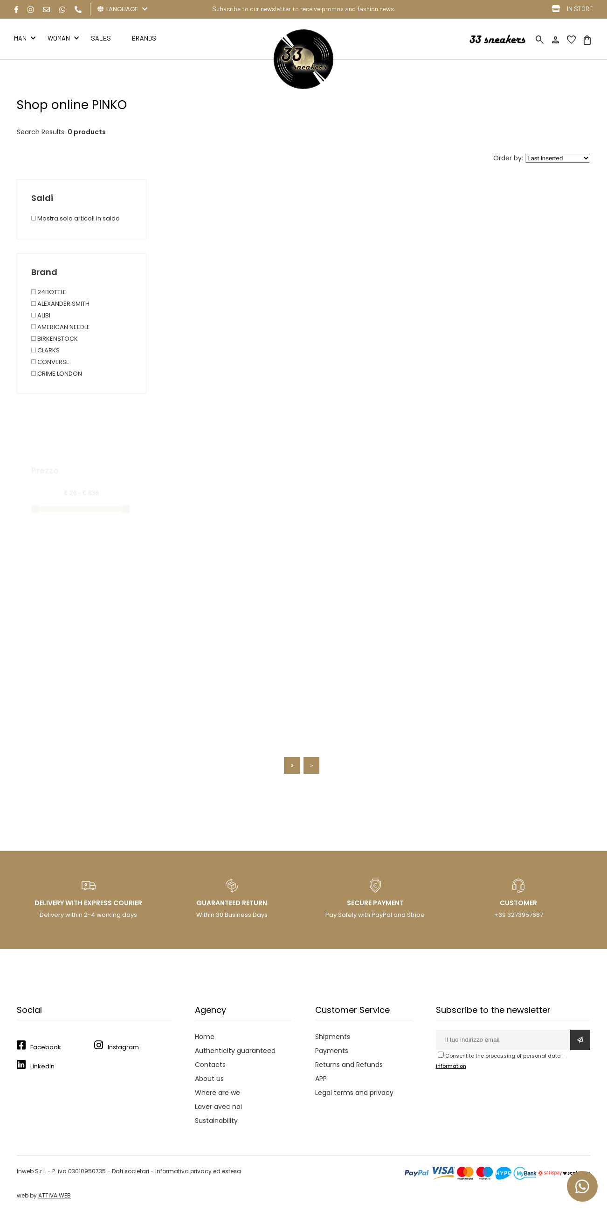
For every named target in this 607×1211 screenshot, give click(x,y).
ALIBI (40, 315)
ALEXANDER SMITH (60, 303)
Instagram (123, 1047)
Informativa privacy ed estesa (198, 1171)
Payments (331, 1050)
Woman (59, 38)
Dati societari (130, 1171)
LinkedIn (42, 1066)
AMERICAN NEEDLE (60, 327)
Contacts (210, 1064)
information (451, 1066)
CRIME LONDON (56, 373)
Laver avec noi (218, 1106)
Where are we (217, 1092)
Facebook (45, 1047)
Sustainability (216, 1120)
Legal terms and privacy (354, 1092)
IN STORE (580, 9)
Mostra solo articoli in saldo (75, 218)
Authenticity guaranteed (235, 1050)
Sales (101, 38)
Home (204, 1036)
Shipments (332, 1036)
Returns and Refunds (349, 1064)
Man (20, 38)
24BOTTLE (48, 292)
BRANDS (144, 38)
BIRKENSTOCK (54, 338)
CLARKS (45, 350)
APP (321, 1078)
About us (209, 1078)
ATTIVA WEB (54, 1195)
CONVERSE (50, 362)
